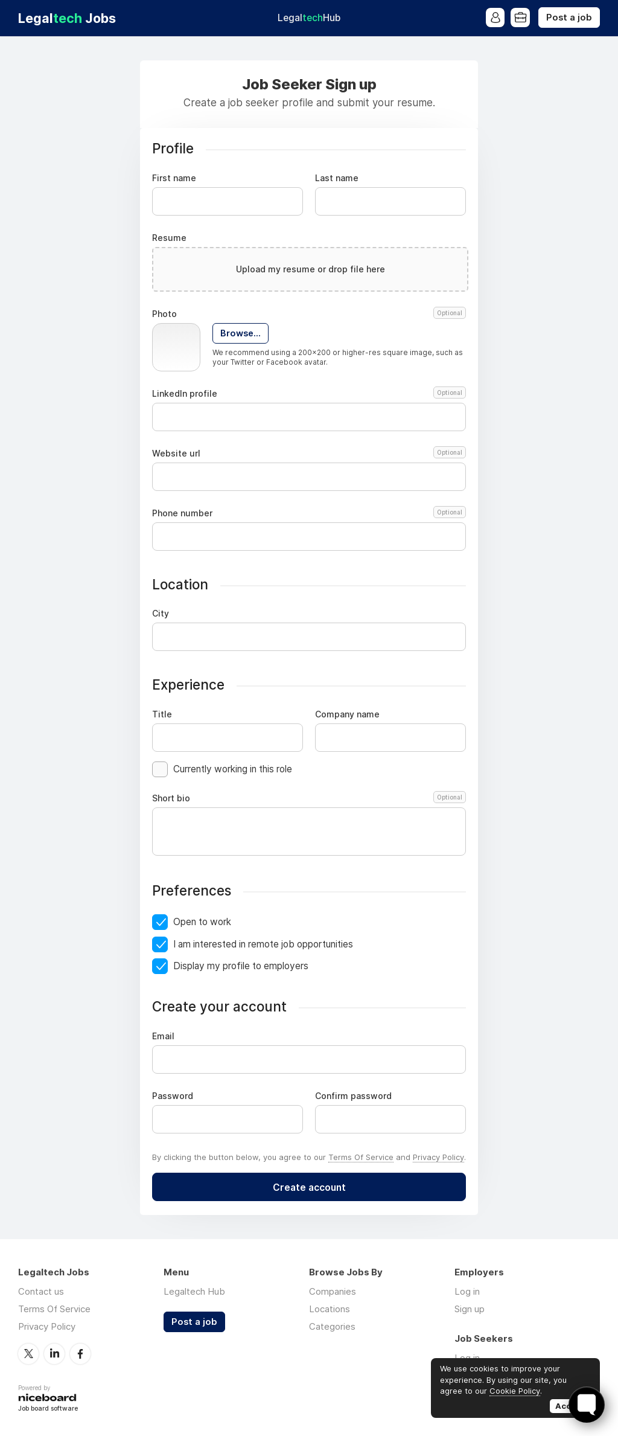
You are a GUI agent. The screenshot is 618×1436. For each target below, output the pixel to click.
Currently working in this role (232, 769)
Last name (336, 178)
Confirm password (353, 1096)
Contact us (41, 1291)
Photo (309, 314)
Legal (309, 18)
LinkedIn (54, 1353)
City (160, 613)
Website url (309, 453)
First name (174, 178)
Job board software (48, 1408)
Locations (329, 1309)
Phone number (309, 513)
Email (163, 1036)
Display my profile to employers (240, 966)
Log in (467, 1291)
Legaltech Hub (194, 1291)
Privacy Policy (438, 1157)
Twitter (28, 1353)
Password (172, 1096)
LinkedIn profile (309, 393)
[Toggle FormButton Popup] (587, 1404)
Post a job (569, 17)
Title (162, 714)
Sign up (469, 1309)
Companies (332, 1291)
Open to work (202, 922)
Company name (347, 714)
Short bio (309, 798)
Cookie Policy (514, 1391)
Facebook (80, 1353)
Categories (332, 1326)
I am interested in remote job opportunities (263, 944)
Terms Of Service (360, 1157)
